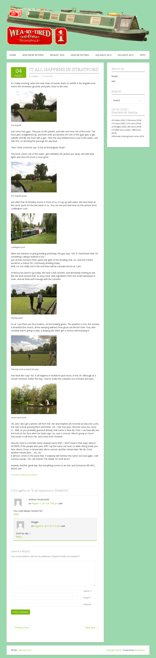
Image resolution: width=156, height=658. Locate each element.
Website (87, 604)
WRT (114, 81)
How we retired (80, 55)
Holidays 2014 (103, 55)
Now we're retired (29, 474)
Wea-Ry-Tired (25, 650)
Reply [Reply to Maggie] (19, 536)
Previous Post (20, 627)
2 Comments (47, 76)
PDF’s (143, 55)
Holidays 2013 (126, 55)
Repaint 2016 (57, 55)
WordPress (140, 650)
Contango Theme (113, 650)
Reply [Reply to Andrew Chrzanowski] (16, 514)
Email (86, 597)
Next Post (91, 627)
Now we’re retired (33, 55)
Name (86, 591)
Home (13, 55)
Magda (115, 76)
